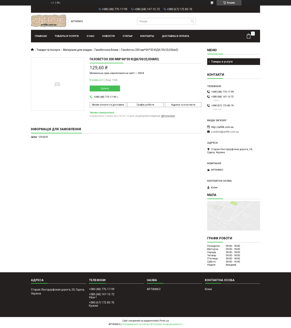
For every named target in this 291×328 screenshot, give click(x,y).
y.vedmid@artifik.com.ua (225, 131)
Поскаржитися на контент (136, 324)
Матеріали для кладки (77, 49)
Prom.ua (164, 320)
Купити (105, 88)
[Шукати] (192, 21)
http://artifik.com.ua (222, 127)
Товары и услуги (67, 36)
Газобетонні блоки (106, 49)
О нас (90, 36)
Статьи (127, 36)
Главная (41, 36)
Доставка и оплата (175, 36)
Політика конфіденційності (168, 324)
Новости (108, 36)
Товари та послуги (48, 49)
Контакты (147, 36)
